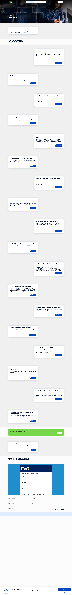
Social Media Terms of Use (59, 593)
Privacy (47, 593)
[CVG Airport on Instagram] (57, 589)
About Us (34, 582)
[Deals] (33, 526)
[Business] (37, 2)
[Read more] (58, 72)
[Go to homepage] (10, 2)
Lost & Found (10, 587)
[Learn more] (32, 392)
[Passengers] (30, 2)
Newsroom (34, 584)
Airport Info (45, 5)
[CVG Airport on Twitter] (59, 589)
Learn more (10, 589)
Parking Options (11, 582)
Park (32, 5)
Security (9, 586)
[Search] (61, 2)
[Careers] (42, 2)
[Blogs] (59, 507)
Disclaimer (51, 593)
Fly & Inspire (26, 5)
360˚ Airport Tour (11, 584)
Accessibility (10, 581)
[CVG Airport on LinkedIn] (63, 589)
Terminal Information (12, 579)
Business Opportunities (36, 579)
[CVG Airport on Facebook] (55, 589)
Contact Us (34, 581)
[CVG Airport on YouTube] (61, 589)
